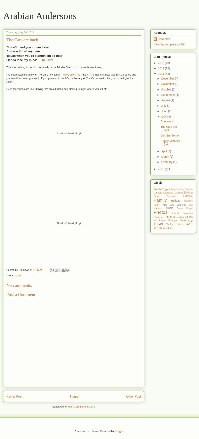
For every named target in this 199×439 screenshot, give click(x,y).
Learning (181, 204)
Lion (190, 205)
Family (160, 200)
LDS (172, 204)
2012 (161, 68)
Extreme (188, 196)
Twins (179, 224)
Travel (158, 224)
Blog (173, 189)
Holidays (188, 201)
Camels (158, 192)
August (166, 100)
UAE (189, 224)
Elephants (171, 196)
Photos (161, 212)
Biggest (166, 189)
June (164, 111)
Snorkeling (178, 217)
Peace (189, 208)
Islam (157, 204)
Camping (168, 192)
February (167, 162)
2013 (161, 63)
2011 (161, 73)
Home (74, 396)
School (175, 213)
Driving (188, 192)
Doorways (167, 121)
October (166, 89)
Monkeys (158, 208)
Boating (180, 189)
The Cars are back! (169, 128)
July (164, 105)
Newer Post (14, 396)
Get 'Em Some (170, 135)
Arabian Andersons (40, 16)
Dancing (179, 193)
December (168, 78)
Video (158, 228)
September (168, 94)
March (165, 156)
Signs (168, 216)
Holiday (175, 200)
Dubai (156, 196)
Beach (157, 189)
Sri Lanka (159, 220)
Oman (180, 208)
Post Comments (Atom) (81, 406)
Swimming (186, 220)
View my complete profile (169, 44)
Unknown (164, 39)
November (168, 83)
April (164, 151)
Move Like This (71, 74)
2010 (161, 169)
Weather (167, 228)
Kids (165, 204)
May (164, 116)
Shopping (158, 217)
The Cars (46, 60)
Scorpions (188, 213)
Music (19, 275)
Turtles (169, 224)
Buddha (189, 189)
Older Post (133, 396)
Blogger (119, 431)
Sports (189, 217)
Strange (172, 220)
